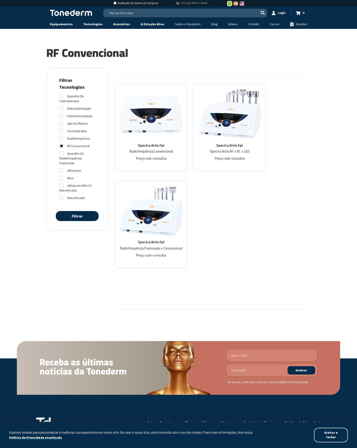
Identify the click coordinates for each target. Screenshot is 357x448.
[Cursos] (275, 24)
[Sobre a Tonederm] (188, 24)
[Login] (276, 13)
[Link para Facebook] (301, 390)
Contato (228, 339)
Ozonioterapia (77, 131)
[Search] (183, 13)
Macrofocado (76, 198)
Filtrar (77, 216)
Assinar (301, 287)
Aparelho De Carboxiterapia (71, 98)
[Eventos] (298, 24)
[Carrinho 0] (299, 13)
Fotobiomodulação (79, 116)
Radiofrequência (78, 138)
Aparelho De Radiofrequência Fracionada (71, 158)
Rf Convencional (78, 146)
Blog (188, 339)
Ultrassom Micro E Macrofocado (75, 188)
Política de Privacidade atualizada (36, 437)
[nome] (271, 286)
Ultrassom (74, 170)
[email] (271, 272)
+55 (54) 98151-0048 (266, 397)
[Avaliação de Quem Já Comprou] (135, 3)
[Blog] (214, 24)
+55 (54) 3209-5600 (270, 390)
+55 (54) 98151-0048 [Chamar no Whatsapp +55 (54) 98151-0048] (193, 3)
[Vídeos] (233, 24)
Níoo (70, 178)
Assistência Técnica (260, 339)
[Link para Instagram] (307, 390)
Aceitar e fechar (330, 434)
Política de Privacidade (293, 299)
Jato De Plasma (77, 123)
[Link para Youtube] (315, 390)
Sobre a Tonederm (161, 339)
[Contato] (253, 24)
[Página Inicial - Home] (71, 12)
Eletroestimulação (79, 108)
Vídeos (206, 339)
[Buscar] (259, 13)
